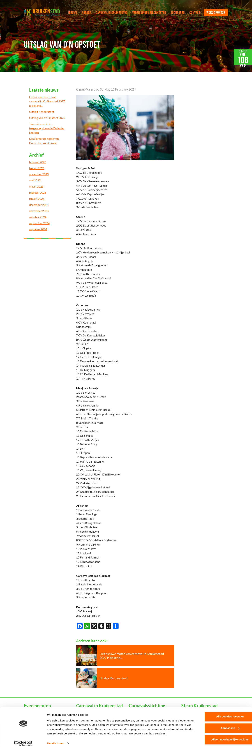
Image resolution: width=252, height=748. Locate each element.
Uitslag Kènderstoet (41, 111)
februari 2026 (37, 162)
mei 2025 (35, 180)
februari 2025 (37, 192)
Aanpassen (222, 725)
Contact (194, 12)
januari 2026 (36, 168)
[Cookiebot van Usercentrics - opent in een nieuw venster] (23, 741)
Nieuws (72, 12)
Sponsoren (178, 12)
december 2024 (39, 204)
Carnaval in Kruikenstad (112, 12)
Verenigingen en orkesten (149, 12)
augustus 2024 (38, 229)
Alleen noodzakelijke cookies (222, 737)
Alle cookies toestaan (222, 714)
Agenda (86, 12)
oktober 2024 (37, 217)
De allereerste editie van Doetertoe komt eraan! (44, 141)
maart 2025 (36, 186)
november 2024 (39, 211)
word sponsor (215, 12)
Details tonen (55, 740)
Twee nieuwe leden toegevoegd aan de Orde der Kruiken (46, 128)
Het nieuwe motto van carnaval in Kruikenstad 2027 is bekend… (47, 101)
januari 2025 (36, 198)
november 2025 (39, 174)
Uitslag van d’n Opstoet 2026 (47, 117)
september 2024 (39, 223)
